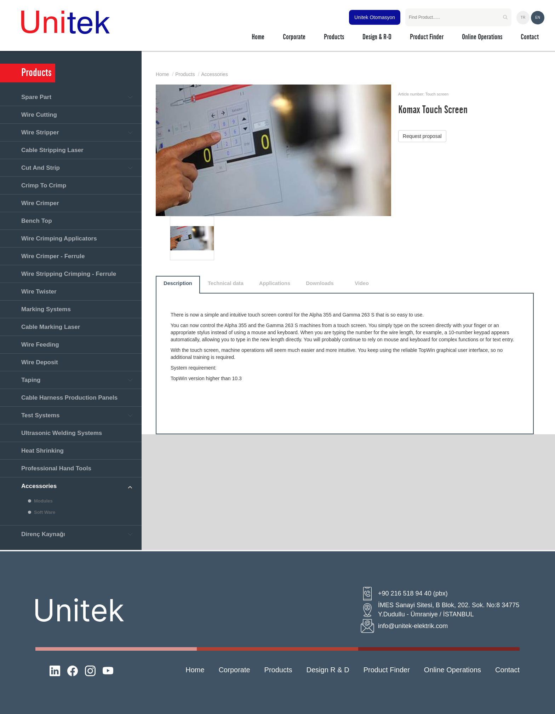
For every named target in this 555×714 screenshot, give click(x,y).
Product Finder (387, 670)
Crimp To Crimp (43, 185)
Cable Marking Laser (50, 327)
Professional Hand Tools (56, 468)
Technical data (226, 283)
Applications (274, 283)
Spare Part (36, 97)
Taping (30, 380)
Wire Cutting (39, 114)
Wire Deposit (39, 362)
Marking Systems (46, 309)
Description (178, 283)
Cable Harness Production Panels (69, 397)
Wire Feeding (40, 344)
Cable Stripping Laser (52, 150)
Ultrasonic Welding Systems (61, 433)
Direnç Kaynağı (43, 534)
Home (162, 74)
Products (185, 74)
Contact (507, 670)
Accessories (39, 486)
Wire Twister (39, 291)
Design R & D (328, 670)
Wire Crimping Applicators (59, 238)
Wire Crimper (40, 203)
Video (362, 283)
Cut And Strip (40, 167)
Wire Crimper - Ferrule (53, 256)
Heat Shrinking (42, 450)
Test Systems (40, 415)
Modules (43, 501)
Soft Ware (44, 512)
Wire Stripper (40, 132)
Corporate (234, 670)
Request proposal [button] (422, 136)
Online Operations (452, 670)
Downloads (319, 283)
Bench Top (36, 220)
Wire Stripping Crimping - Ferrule (68, 274)
